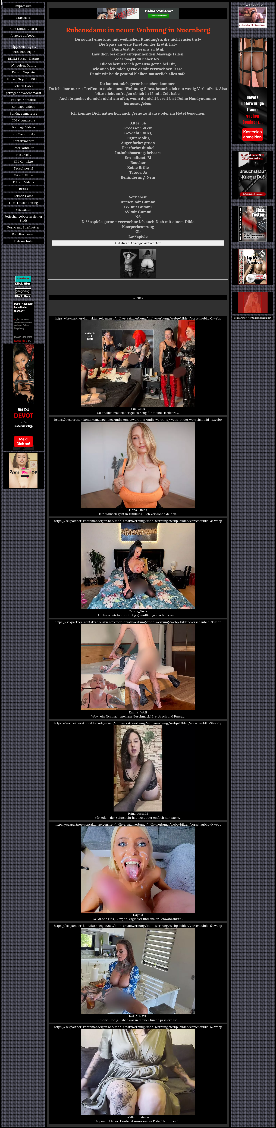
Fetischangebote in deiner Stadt (23, 218)
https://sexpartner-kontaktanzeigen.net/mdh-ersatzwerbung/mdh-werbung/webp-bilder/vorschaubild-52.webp (138, 1074)
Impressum (23, 6)
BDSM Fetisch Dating (23, 59)
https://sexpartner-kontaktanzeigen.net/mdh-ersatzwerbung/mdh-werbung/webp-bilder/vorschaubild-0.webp (138, 871)
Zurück (138, 298)
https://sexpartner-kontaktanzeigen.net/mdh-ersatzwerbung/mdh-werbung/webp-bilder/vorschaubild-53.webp (138, 973)
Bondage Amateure (23, 113)
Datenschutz (23, 241)
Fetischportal (23, 168)
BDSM (23, 189)
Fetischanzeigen (23, 52)
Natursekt (23, 155)
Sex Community (23, 134)
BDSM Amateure (23, 120)
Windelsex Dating (23, 65)
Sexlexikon (23, 210)
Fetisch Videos (23, 182)
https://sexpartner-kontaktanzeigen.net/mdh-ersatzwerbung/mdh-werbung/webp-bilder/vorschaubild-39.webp (138, 770)
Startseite (23, 18)
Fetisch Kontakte (23, 100)
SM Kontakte (23, 161)
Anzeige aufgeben (23, 35)
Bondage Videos (23, 107)
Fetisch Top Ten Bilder (23, 79)
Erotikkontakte (23, 148)
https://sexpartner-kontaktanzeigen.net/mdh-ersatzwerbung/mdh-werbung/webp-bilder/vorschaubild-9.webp (138, 669)
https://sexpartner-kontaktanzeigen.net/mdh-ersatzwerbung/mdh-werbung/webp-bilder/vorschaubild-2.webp (138, 365)
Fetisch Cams (23, 196)
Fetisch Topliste (23, 72)
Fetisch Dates (23, 86)
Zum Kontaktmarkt (23, 29)
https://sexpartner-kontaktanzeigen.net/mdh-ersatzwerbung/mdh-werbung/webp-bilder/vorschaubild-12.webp (138, 467)
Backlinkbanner (23, 234)
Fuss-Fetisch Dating (23, 203)
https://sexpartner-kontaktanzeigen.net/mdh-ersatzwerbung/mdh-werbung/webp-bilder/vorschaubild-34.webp (138, 568)
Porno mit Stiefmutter (23, 227)
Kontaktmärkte (23, 141)
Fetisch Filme (23, 175)
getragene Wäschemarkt (23, 93)
